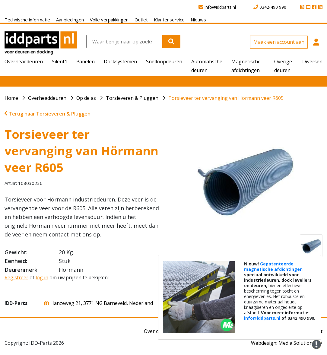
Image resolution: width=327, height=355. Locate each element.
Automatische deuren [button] (206, 66)
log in (42, 277)
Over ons (154, 331)
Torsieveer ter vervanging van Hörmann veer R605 (226, 98)
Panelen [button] (85, 61)
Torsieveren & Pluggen (132, 98)
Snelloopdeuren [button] (164, 61)
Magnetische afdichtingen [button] (246, 66)
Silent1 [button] (59, 61)
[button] (316, 45)
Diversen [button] (312, 61)
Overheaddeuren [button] (24, 61)
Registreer (16, 277)
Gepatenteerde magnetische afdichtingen (273, 266)
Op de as (86, 98)
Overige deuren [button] (283, 66)
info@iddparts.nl (262, 318)
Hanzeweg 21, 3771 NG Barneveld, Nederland (98, 303)
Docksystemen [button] (120, 61)
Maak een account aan (278, 42)
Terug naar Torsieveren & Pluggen (47, 113)
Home (11, 98)
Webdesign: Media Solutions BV (286, 343)
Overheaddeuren (47, 98)
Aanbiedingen (70, 20)
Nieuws (198, 20)
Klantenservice (169, 20)
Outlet (141, 20)
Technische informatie (27, 20)
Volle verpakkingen (109, 20)
